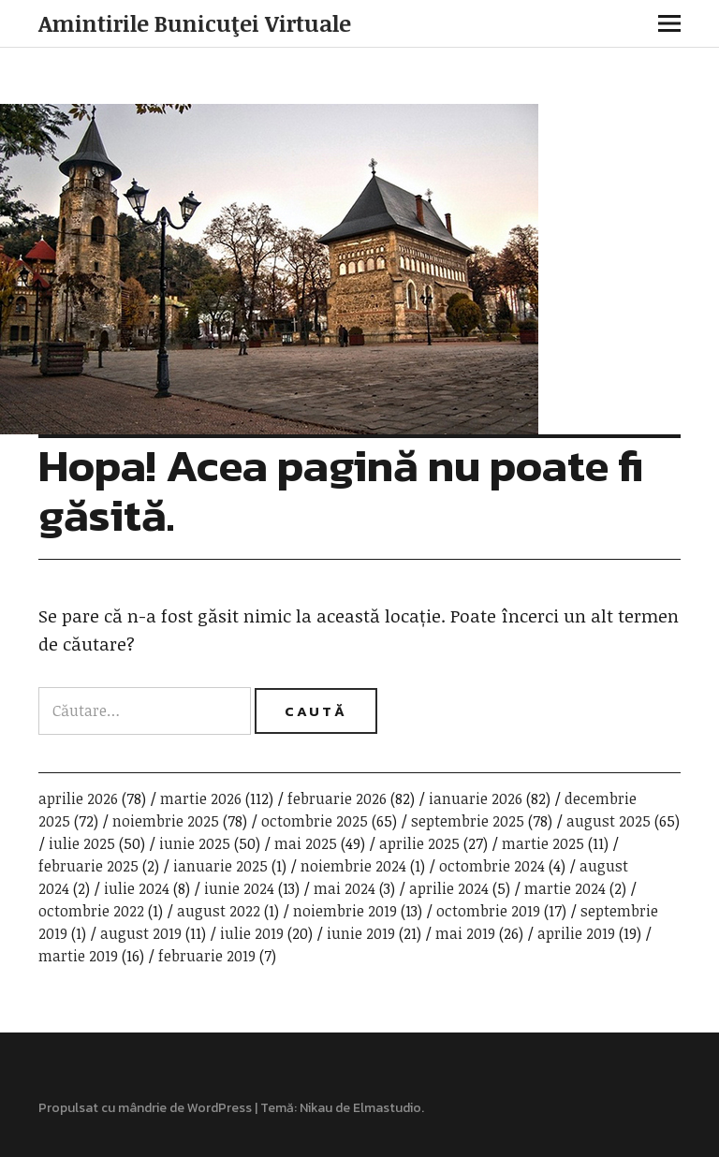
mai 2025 (305, 843)
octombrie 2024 (492, 866)
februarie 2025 (88, 866)
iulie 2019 (252, 933)
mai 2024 (344, 888)
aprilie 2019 (576, 933)
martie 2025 (543, 843)
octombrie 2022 (91, 911)
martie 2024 (565, 888)
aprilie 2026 (78, 798)
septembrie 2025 (467, 821)
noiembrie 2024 (353, 866)
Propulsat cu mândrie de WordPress (145, 1108)
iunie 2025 (194, 843)
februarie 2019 (207, 955)
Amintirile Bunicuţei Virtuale (194, 22)
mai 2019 (465, 933)
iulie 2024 (136, 888)
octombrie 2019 (488, 911)
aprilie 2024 (449, 888)
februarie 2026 (337, 798)
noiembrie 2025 (165, 821)
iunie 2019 (361, 933)
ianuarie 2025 (220, 866)
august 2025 (608, 821)
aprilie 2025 (419, 843)
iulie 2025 (82, 843)
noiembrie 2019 (345, 911)
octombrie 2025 (314, 821)
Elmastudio (387, 1108)
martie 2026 (201, 798)
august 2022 (218, 911)
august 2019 (141, 933)
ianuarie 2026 (475, 798)
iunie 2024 (239, 888)
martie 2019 (78, 955)
